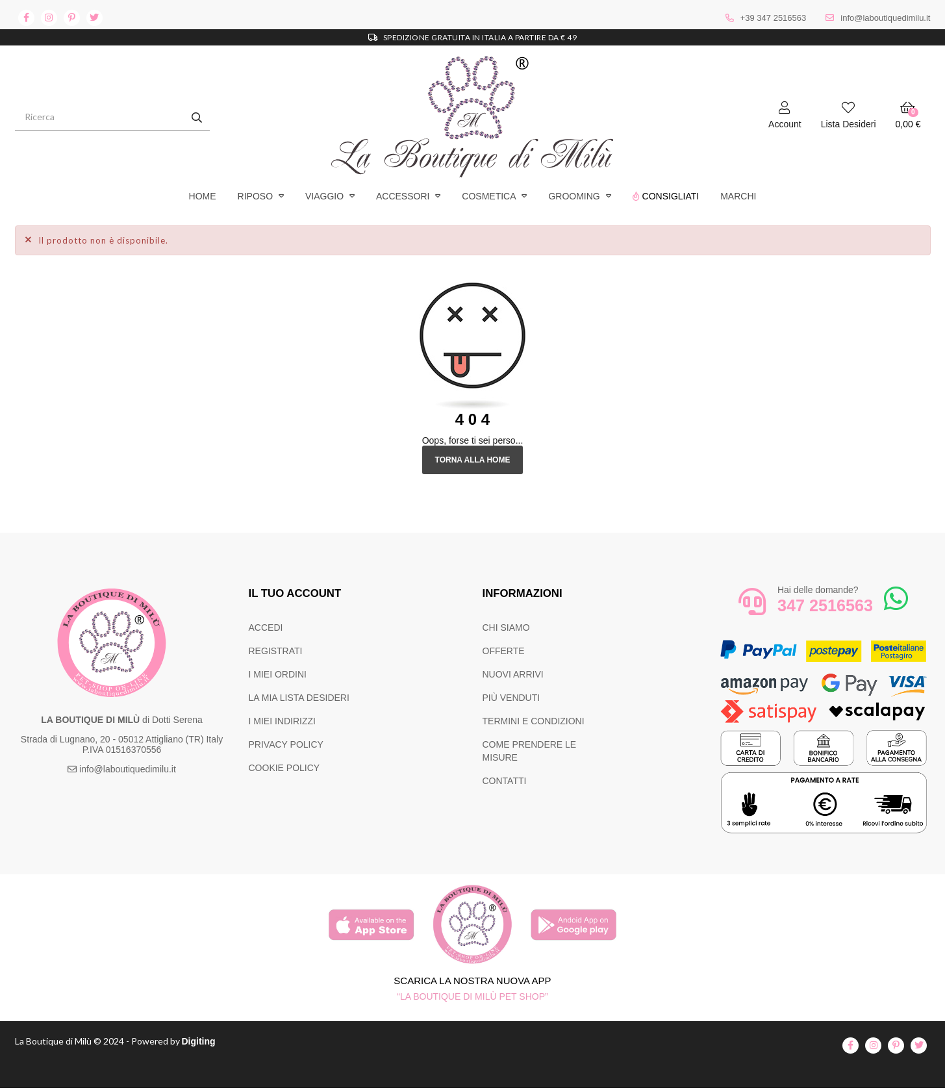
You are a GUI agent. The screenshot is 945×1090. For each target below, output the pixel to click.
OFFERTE (504, 651)
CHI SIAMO (506, 627)
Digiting (212, 1042)
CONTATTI (505, 781)
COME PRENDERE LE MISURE (530, 751)
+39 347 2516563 (773, 18)
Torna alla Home (472, 460)
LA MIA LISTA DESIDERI (299, 697)
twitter (94, 18)
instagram (49, 18)
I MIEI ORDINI (278, 674)
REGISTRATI (276, 651)
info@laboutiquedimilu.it (885, 18)
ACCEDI (266, 627)
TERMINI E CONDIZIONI (534, 721)
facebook (26, 18)
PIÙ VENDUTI (511, 697)
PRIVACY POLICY (286, 744)
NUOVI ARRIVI (513, 674)
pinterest (72, 18)
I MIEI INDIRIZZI (282, 721)
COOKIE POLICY (284, 768)
